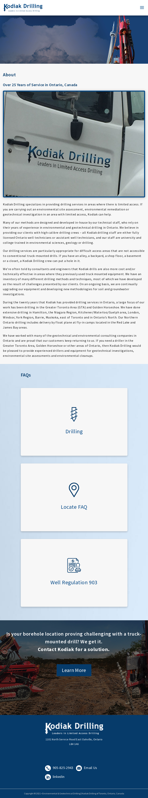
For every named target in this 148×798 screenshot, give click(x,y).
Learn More (74, 670)
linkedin (55, 776)
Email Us (86, 767)
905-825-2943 (59, 767)
